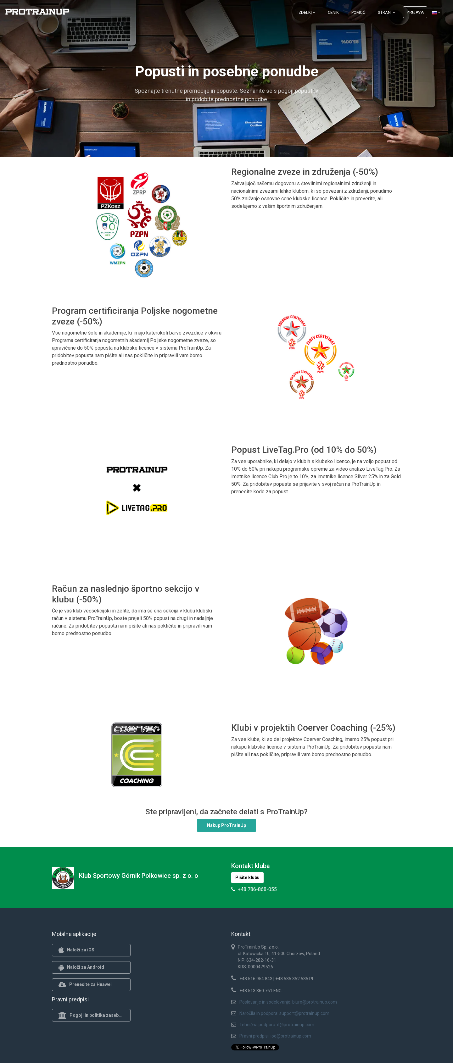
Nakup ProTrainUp (226, 825)
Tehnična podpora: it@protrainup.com (276, 1024)
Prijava (415, 12)
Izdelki (306, 12)
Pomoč (358, 12)
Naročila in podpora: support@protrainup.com (284, 1013)
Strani (386, 12)
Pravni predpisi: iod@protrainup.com (275, 1035)
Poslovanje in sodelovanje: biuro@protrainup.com (288, 1002)
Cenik (333, 12)
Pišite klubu (247, 877)
